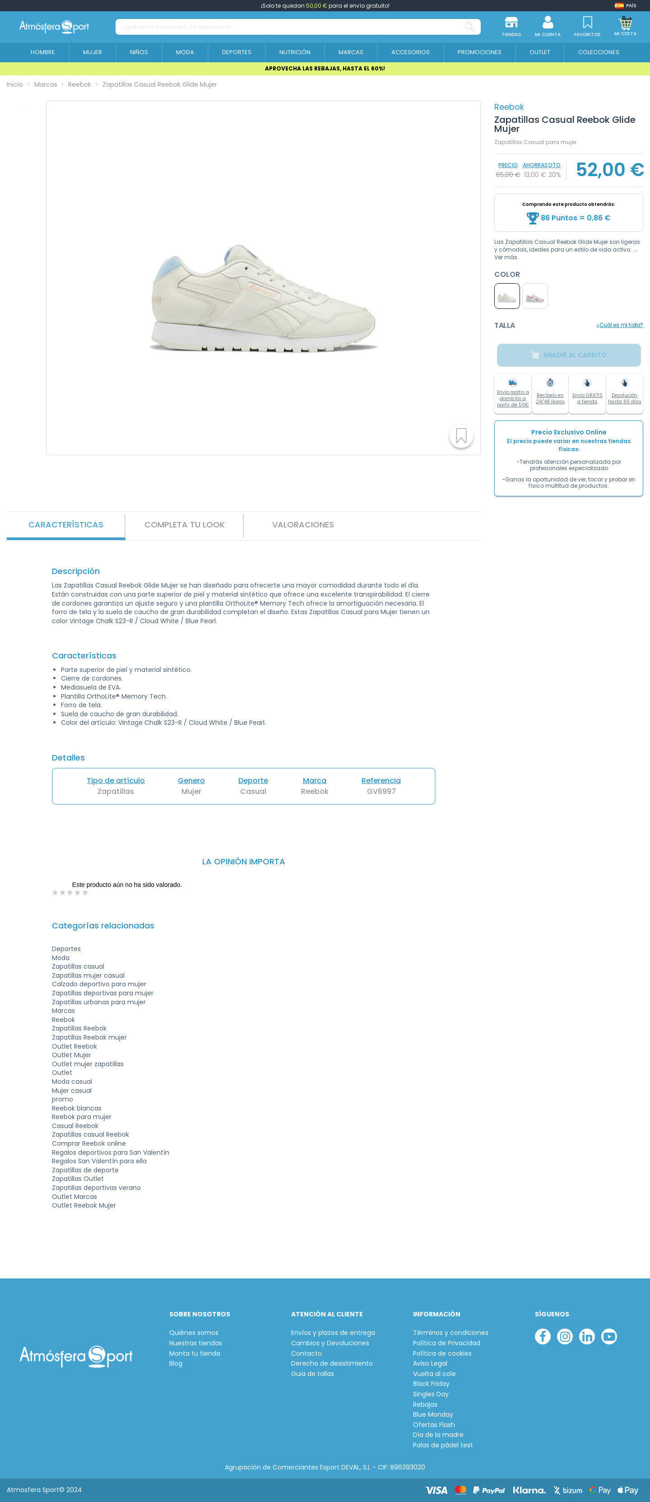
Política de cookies (442, 1353)
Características (65, 524)
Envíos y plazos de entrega (333, 1333)
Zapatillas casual (78, 966)
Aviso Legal (430, 1363)
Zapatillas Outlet (78, 1178)
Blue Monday (433, 1414)
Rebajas (425, 1404)
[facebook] (543, 1336)
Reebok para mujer (81, 1116)
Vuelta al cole (434, 1374)
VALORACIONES (303, 524)
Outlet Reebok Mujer (84, 1205)
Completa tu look (184, 524)
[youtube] (609, 1336)
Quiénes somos (193, 1333)
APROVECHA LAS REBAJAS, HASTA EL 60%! (325, 68)
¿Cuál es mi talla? (619, 325)
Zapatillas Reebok (79, 1028)
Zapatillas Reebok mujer (89, 1037)
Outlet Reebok (74, 1046)
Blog (175, 1363)
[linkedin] (587, 1336)
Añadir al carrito (569, 355)
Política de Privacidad (446, 1343)
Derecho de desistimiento (332, 1363)
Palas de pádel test (443, 1445)
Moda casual (72, 1081)
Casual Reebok (75, 1125)
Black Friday (431, 1384)
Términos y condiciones (450, 1333)
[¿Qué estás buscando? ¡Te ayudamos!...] (470, 27)
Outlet (62, 1072)
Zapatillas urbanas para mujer (99, 1002)
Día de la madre (438, 1435)
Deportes (66, 948)
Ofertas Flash (434, 1425)
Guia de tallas (312, 1374)
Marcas (63, 1010)
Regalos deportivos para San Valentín (110, 1152)
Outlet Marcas (74, 1196)
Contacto (306, 1353)
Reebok (509, 106)
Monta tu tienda (194, 1353)
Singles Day (431, 1394)
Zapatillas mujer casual (88, 975)
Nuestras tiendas (195, 1343)
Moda (61, 957)
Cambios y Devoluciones (330, 1343)
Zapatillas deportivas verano (96, 1187)
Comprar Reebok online (89, 1143)
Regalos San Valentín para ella (99, 1161)
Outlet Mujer (71, 1054)
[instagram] (565, 1336)
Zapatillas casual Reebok (90, 1134)
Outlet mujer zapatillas (88, 1063)
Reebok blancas (77, 1108)
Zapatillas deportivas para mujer (102, 993)
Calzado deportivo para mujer (99, 984)
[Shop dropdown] (625, 5)
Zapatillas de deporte (85, 1170)
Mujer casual (72, 1090)
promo (62, 1099)
